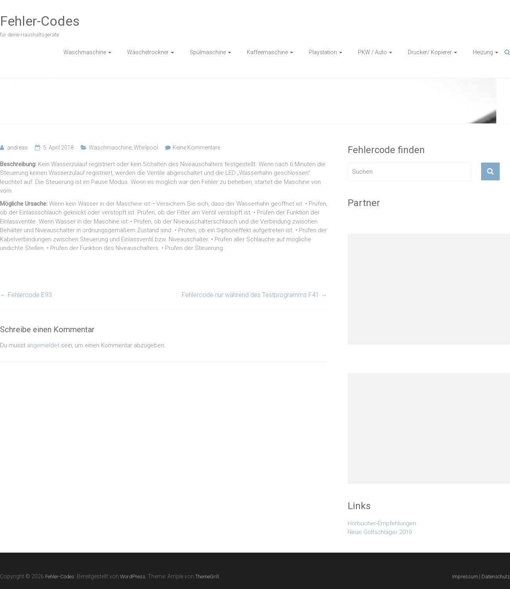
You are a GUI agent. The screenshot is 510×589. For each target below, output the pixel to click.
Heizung (483, 52)
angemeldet (43, 345)
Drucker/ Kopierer (430, 52)
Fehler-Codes (40, 21)
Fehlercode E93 (26, 295)
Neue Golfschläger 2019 (380, 532)
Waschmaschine (84, 52)
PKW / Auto (372, 52)
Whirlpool (146, 147)
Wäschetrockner (148, 52)
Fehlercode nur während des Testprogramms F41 (254, 295)
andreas (17, 147)
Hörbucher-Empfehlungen (382, 523)
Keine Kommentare (196, 147)
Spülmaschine (208, 52)
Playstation (323, 52)
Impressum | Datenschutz (481, 577)
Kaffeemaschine (267, 52)
